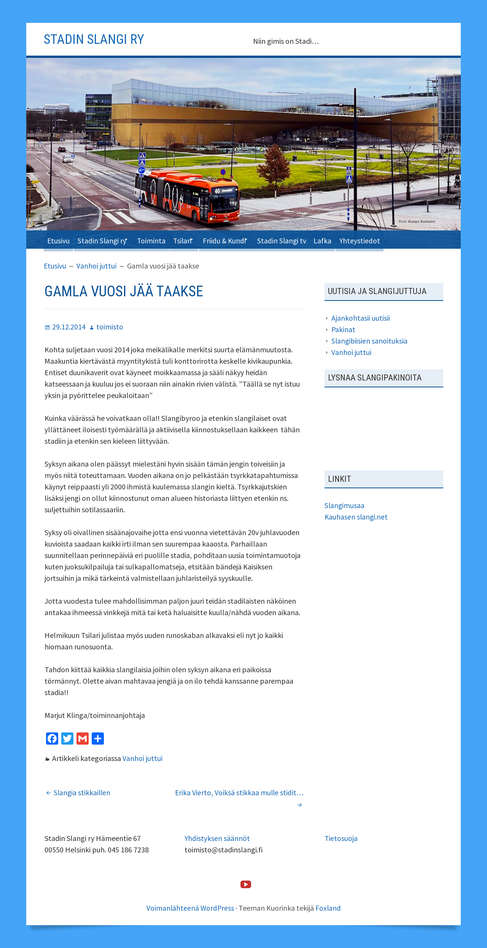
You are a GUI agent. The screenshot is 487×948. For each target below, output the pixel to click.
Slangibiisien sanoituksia (370, 340)
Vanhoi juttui (142, 758)
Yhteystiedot (391, 239)
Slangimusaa (345, 505)
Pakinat (343, 329)
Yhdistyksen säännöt (217, 837)
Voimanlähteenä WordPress (190, 908)
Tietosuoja (341, 837)
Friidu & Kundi (244, 239)
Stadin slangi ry (98, 38)
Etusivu (59, 239)
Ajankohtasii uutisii (360, 318)
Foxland (329, 908)
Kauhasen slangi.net (357, 516)
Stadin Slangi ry (107, 239)
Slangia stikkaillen (83, 792)
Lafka (351, 239)
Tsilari (196, 239)
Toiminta (162, 239)
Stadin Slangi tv (307, 239)
